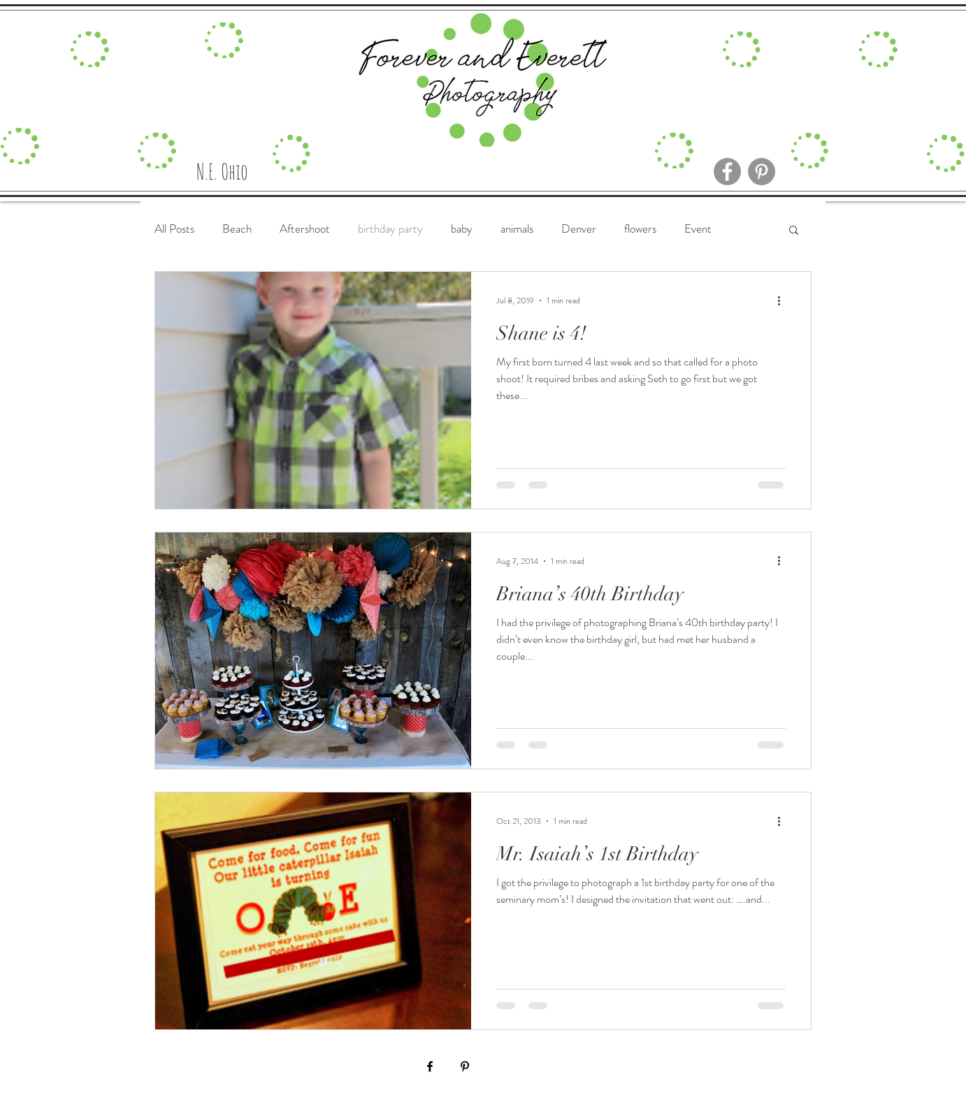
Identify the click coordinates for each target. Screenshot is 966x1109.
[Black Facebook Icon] (430, 1066)
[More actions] (783, 300)
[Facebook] (727, 171)
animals (516, 229)
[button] (793, 231)
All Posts (174, 229)
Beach (237, 229)
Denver (578, 229)
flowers (640, 229)
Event (698, 229)
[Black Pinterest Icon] (465, 1066)
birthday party (390, 229)
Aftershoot (305, 229)
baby (462, 229)
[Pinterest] (761, 171)
